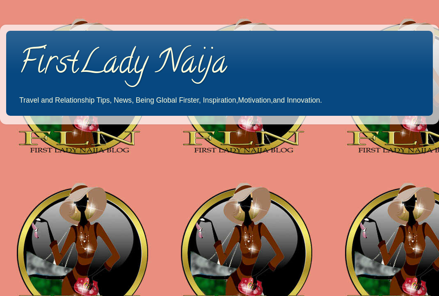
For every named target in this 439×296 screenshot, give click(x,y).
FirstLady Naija (122, 65)
